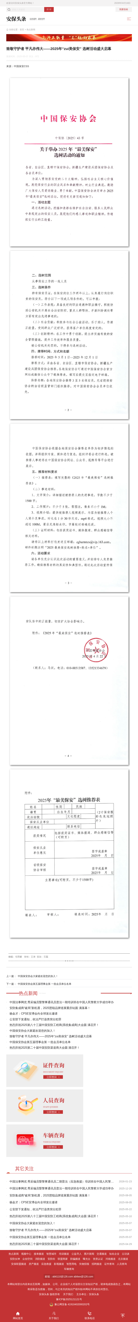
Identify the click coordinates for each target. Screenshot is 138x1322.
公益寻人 (77, 1254)
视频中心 (26, 1254)
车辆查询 (69, 1269)
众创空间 (27, 1259)
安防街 (51, 1259)
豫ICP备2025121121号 (69, 1299)
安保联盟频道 (18, 1264)
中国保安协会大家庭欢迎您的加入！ (38, 976)
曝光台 (86, 1259)
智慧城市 (51, 1254)
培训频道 (64, 1254)
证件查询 (109, 1264)
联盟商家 (63, 1259)
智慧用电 (71, 1264)
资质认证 (98, 1259)
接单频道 (39, 1254)
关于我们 (68, 1294)
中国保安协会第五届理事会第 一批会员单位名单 (44, 983)
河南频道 (110, 1259)
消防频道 (40, 1259)
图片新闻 (89, 1254)
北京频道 (123, 1259)
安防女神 (15, 1259)
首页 (22, 29)
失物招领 (84, 1264)
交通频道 (102, 1254)
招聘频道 (97, 1264)
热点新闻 (31, 29)
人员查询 (122, 1264)
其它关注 (24, 1168)
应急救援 (46, 1264)
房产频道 (34, 1264)
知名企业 (114, 1254)
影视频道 (59, 1264)
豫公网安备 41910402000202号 (70, 1304)
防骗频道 (75, 1259)
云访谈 (125, 1254)
